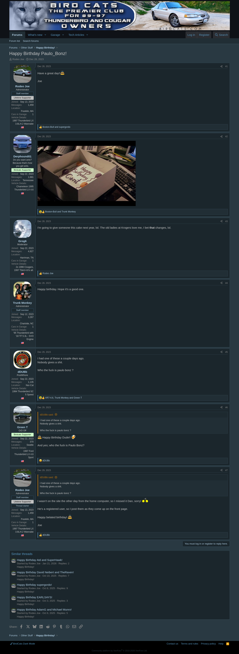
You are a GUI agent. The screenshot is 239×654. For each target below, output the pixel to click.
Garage (55, 34)
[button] (45, 34)
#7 (226, 470)
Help (220, 643)
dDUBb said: (47, 414)
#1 (226, 66)
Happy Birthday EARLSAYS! (34, 597)
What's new (35, 34)
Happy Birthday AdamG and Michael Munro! (44, 609)
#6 (226, 407)
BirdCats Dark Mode (22, 643)
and (56, 127)
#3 (226, 221)
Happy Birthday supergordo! (34, 584)
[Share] (221, 66)
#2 (226, 136)
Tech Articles (76, 34)
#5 (226, 352)
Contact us (172, 643)
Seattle (30, 445)
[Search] (221, 34)
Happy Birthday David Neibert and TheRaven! (45, 572)
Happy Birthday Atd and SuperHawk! (39, 560)
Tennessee (28, 180)
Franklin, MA (27, 111)
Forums (17, 34)
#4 (226, 283)
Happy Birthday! (25, 566)
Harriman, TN (27, 257)
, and (63, 397)
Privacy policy (208, 643)
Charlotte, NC (27, 323)
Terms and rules (189, 643)
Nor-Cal (29, 385)
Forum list (14, 41)
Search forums (31, 41)
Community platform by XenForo (119, 651)
